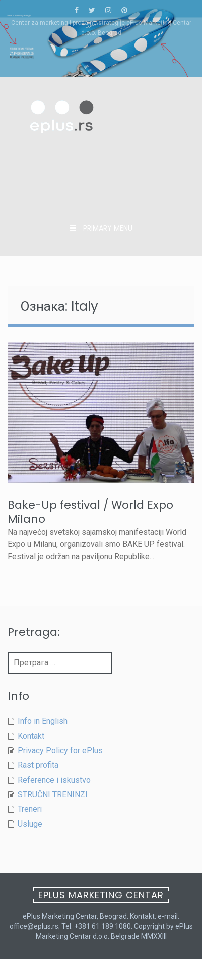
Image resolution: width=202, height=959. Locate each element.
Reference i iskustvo (54, 780)
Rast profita (38, 765)
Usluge (30, 824)
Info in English (43, 721)
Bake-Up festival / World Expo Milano (90, 512)
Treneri (30, 809)
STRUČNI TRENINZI (53, 794)
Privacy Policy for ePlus (60, 750)
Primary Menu (106, 228)
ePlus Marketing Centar (101, 895)
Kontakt (31, 736)
